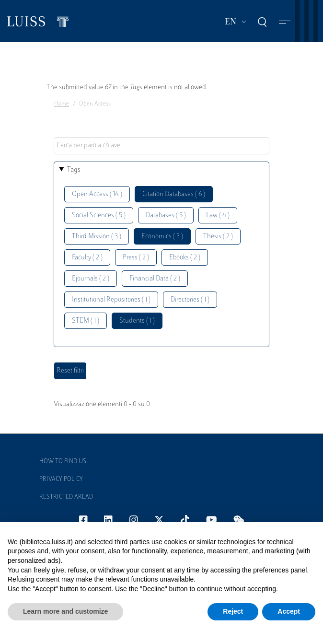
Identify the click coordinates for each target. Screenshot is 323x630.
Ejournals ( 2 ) (90, 278)
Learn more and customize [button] (65, 611)
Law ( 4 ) (218, 215)
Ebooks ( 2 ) (184, 257)
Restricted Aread (66, 497)
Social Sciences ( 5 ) (99, 215)
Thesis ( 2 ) (218, 236)
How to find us (62, 462)
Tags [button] (74, 170)
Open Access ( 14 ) (97, 194)
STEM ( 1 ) (85, 321)
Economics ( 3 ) (162, 236)
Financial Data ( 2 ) (154, 278)
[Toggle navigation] (284, 21)
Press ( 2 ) (136, 257)
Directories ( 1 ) (190, 299)
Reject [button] (233, 611)
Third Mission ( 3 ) (96, 236)
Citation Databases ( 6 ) (173, 194)
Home (61, 104)
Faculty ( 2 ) (87, 257)
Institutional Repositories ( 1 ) (111, 299)
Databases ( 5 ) (166, 215)
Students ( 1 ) (137, 321)
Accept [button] (288, 611)
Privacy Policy (61, 479)
